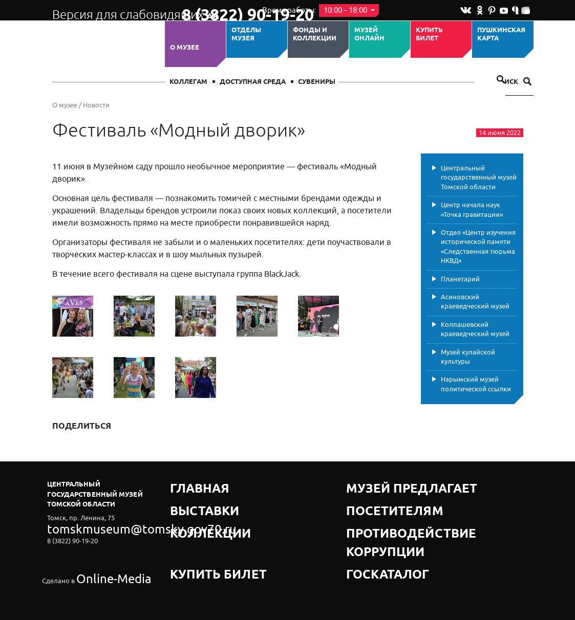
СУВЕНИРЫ (316, 82)
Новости (96, 105)
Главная (186, 484)
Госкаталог (368, 522)
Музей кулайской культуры (468, 357)
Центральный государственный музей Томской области (479, 177)
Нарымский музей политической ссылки (476, 384)
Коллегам (188, 82)
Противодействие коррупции (403, 509)
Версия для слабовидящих (107, 10)
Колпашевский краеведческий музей (475, 329)
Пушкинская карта (501, 34)
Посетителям (372, 497)
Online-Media (96, 553)
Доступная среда (253, 82)
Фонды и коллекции (314, 34)
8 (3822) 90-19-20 (214, 11)
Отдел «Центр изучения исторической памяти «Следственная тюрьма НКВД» (478, 246)
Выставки (189, 497)
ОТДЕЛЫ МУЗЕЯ (246, 34)
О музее (184, 47)
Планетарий (460, 279)
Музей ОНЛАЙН (369, 34)
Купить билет (429, 34)
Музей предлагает (381, 484)
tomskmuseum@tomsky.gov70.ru (97, 526)
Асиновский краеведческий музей (475, 302)
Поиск (513, 82)
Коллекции (192, 509)
